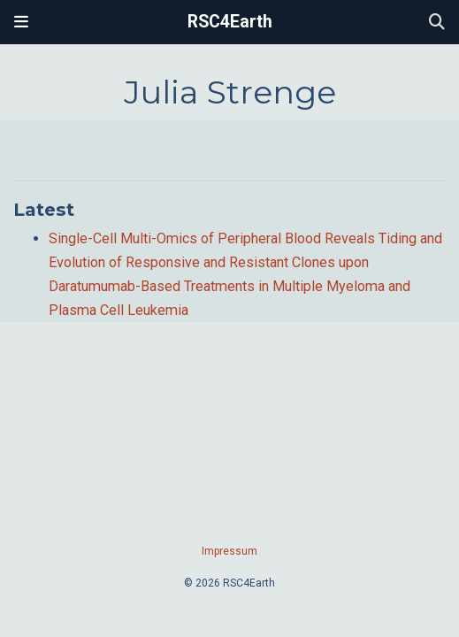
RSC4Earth (229, 22)
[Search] (437, 22)
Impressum (229, 551)
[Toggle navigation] (21, 22)
